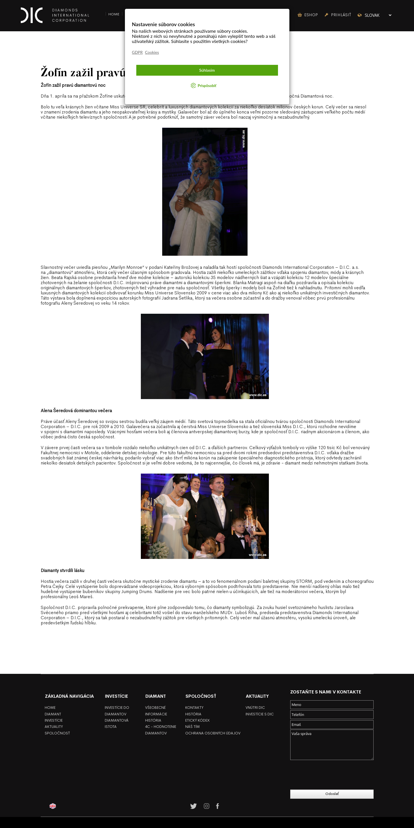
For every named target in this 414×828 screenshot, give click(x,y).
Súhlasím (207, 70)
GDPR (137, 52)
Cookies (152, 52)
